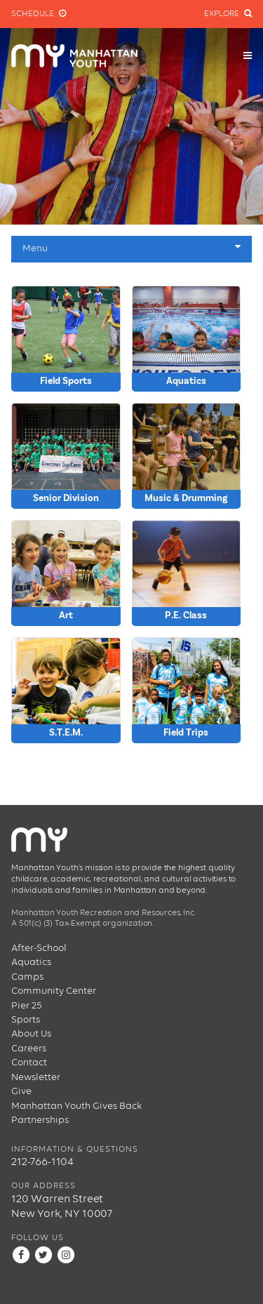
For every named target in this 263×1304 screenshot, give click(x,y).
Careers (28, 1048)
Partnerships (40, 1120)
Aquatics (31, 962)
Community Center (53, 991)
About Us (31, 1034)
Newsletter (35, 1077)
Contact (29, 1062)
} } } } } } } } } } (66, 339)
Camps (27, 977)
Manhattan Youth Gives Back (76, 1106)
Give (21, 1091)
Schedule (38, 13)
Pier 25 (26, 1006)
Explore (228, 13)
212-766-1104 (42, 1162)
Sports (25, 1020)
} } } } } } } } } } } (186, 690)
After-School (39, 948)
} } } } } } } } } (66, 573)
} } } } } (186, 456)
